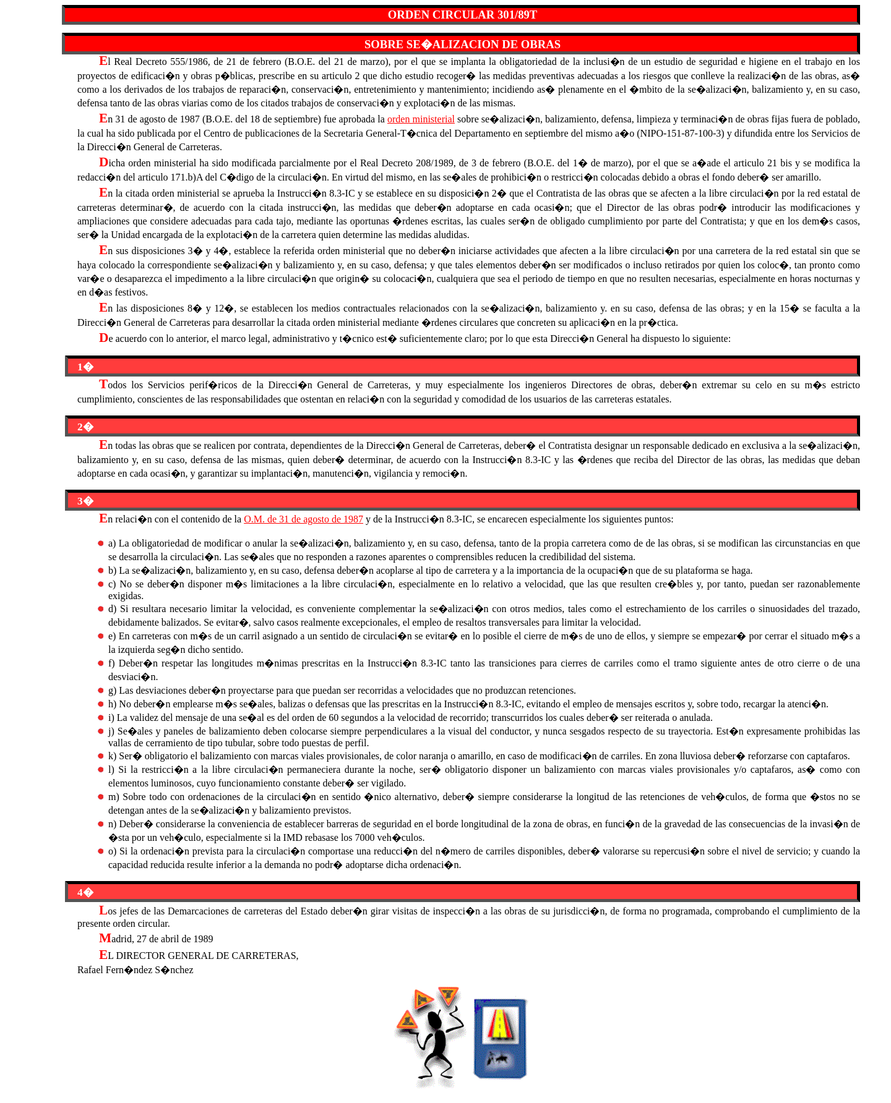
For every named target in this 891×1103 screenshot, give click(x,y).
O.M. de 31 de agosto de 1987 (303, 519)
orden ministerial (421, 119)
